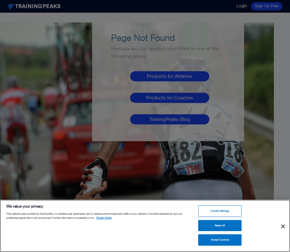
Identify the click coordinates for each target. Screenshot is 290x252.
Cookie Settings (220, 210)
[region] (145, 226)
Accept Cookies (220, 239)
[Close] (283, 226)
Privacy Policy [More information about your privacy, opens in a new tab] (104, 217)
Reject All (220, 225)
